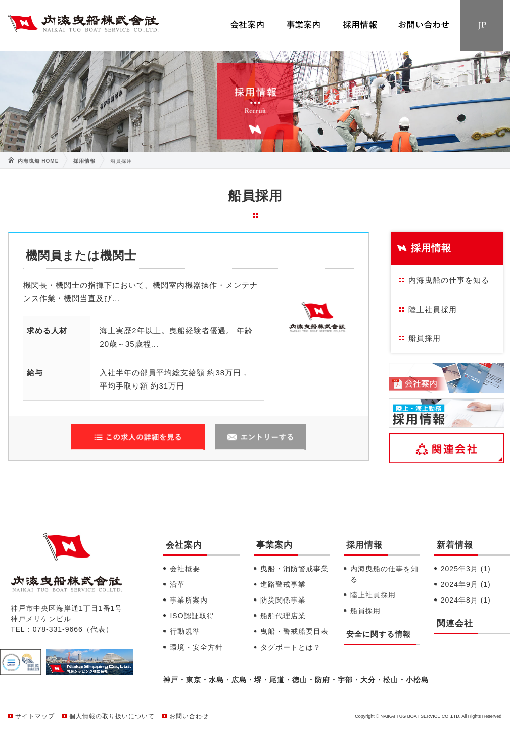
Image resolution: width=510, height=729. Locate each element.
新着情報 (455, 545)
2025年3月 (466, 569)
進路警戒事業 (283, 584)
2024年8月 (466, 600)
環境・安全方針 (196, 647)
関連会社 (455, 623)
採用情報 (84, 161)
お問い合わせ (189, 716)
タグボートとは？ (290, 647)
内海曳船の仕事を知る (448, 280)
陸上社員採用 (432, 309)
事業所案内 (189, 600)
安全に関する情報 (378, 634)
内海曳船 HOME (38, 161)
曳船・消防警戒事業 (294, 569)
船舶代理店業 (283, 616)
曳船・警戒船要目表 (294, 631)
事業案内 (274, 545)
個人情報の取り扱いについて (112, 716)
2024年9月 (466, 584)
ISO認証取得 (192, 616)
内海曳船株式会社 (84, 25)
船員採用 (424, 338)
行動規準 (185, 631)
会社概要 (185, 569)
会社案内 (184, 545)
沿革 (177, 584)
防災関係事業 (283, 600)
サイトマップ (35, 716)
